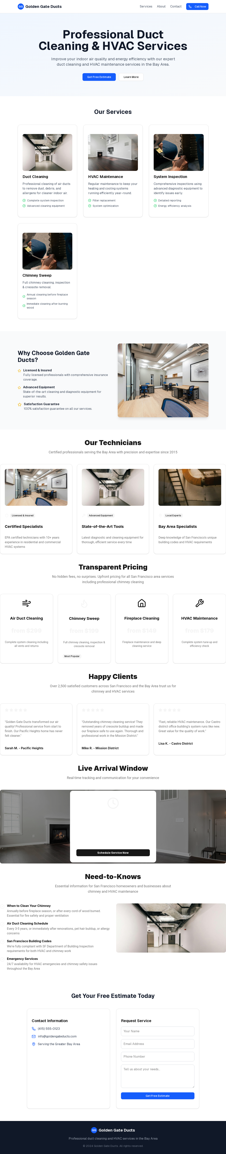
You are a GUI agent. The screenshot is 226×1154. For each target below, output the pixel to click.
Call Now (197, 6)
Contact (176, 6)
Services (146, 6)
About (161, 6)
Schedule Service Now (113, 852)
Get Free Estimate (99, 77)
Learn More (131, 77)
